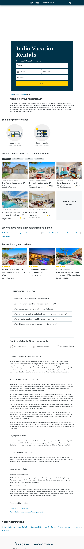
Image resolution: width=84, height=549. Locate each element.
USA (16, 95)
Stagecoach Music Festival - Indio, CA (43, 527)
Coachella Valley (22, 527)
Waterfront (46, 233)
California (23, 95)
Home (12, 95)
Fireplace (59, 233)
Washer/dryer (69, 233)
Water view (36, 233)
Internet (39, 158)
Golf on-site (6, 236)
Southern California (8, 527)
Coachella (77, 527)
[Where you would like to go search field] (42, 65)
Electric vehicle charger (15, 233)
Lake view (28, 233)
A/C (53, 233)
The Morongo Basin (64, 527)
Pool (3, 233)
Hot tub (29, 158)
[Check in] (29, 71)
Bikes (77, 233)
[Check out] (55, 71)
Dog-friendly (17, 158)
